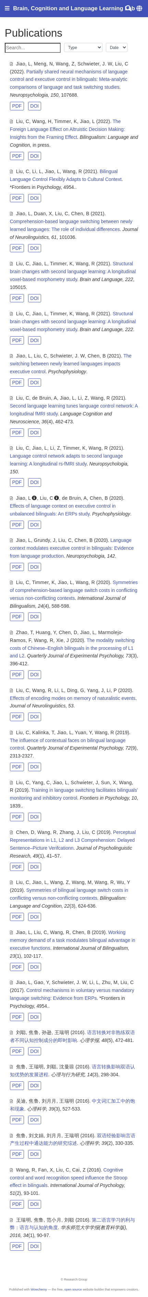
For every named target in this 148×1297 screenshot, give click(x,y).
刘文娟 (36, 1135)
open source (73, 1289)
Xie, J (62, 640)
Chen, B (80, 213)
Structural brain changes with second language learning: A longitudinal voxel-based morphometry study (73, 271)
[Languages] (139, 9)
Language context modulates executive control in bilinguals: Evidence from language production (72, 548)
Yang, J (95, 690)
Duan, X (43, 213)
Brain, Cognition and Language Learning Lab (74, 8)
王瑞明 (61, 1032)
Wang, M (82, 882)
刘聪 (21, 1032)
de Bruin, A (44, 398)
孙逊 (47, 1032)
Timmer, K (65, 121)
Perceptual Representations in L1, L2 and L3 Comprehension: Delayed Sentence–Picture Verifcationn (73, 840)
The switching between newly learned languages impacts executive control (71, 363)
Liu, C (121, 63)
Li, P (112, 690)
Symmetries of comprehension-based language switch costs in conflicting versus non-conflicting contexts (74, 590)
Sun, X (108, 782)
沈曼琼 (66, 1066)
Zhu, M (110, 982)
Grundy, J (45, 540)
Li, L (37, 171)
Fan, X (45, 1170)
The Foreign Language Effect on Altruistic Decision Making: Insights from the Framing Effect (67, 129)
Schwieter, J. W (94, 63)
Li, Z (83, 398)
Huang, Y (46, 632)
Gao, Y (41, 982)
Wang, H (41, 121)
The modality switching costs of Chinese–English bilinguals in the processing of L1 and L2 (72, 648)
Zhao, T (24, 632)
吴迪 (21, 1101)
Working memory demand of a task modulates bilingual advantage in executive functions (72, 940)
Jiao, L (23, 63)
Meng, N (43, 63)
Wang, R (72, 171)
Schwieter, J (84, 782)
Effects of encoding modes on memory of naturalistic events (72, 698)
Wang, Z (65, 63)
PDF (17, 106)
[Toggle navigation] (7, 9)
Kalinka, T (43, 732)
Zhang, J (69, 832)
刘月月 (49, 1101)
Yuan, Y (83, 732)
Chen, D (68, 632)
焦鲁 (34, 1032)
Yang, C (41, 782)
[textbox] (33, 48)
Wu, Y (123, 882)
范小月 (54, 1220)
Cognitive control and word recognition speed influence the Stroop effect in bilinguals (68, 1177)
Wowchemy (38, 1289)
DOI (34, 106)
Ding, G (75, 690)
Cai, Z (79, 1170)
